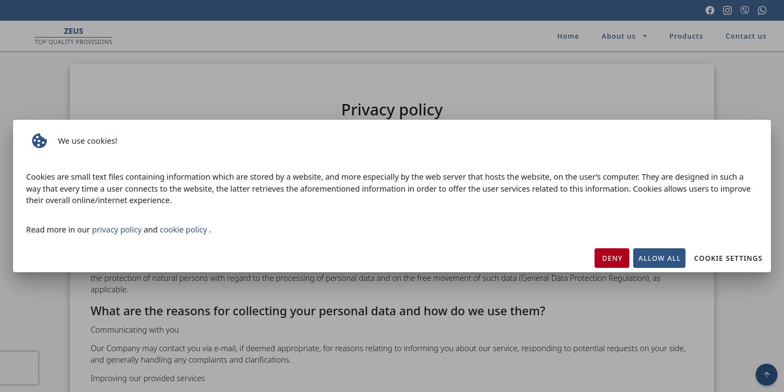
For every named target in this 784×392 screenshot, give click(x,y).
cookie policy (184, 229)
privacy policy (118, 229)
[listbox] (392, 141)
